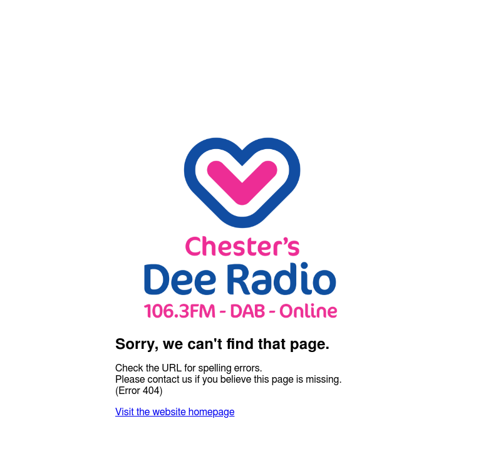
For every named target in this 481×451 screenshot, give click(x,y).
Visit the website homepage (174, 412)
